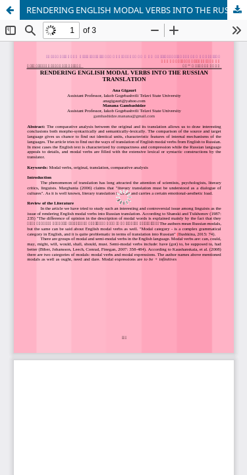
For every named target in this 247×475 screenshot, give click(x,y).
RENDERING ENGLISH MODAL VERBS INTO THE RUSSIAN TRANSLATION (136, 10)
